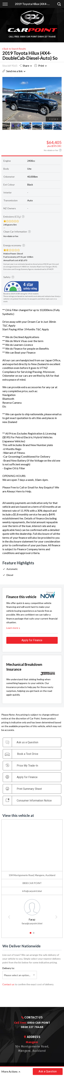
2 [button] (33, 934)
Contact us (8, 984)
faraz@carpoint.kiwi (32, 923)
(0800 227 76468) (46, 36)
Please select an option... (17, 975)
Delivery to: (8, 968)
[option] (32, 99)
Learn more (13, 627)
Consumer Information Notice (29, 800)
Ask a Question (48, 1071)
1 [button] (30, 934)
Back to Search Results (13, 48)
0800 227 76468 (32, 1027)
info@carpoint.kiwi (32, 890)
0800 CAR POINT (28, 36)
